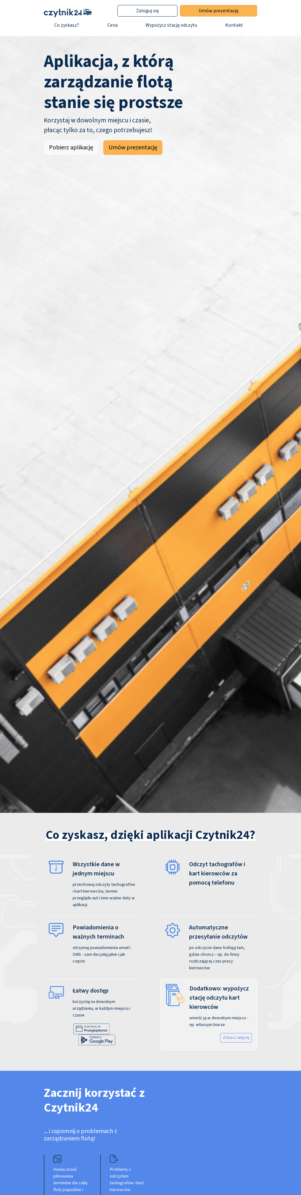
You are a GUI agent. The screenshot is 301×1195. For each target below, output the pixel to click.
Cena (112, 25)
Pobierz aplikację (71, 147)
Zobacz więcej (236, 1038)
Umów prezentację (218, 10)
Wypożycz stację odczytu (171, 25)
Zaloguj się (147, 10)
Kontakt (234, 25)
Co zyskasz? (66, 25)
